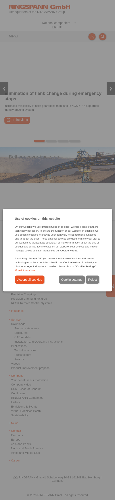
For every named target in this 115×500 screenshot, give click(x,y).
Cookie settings (71, 279)
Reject (92, 279)
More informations (25, 270)
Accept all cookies (29, 279)
